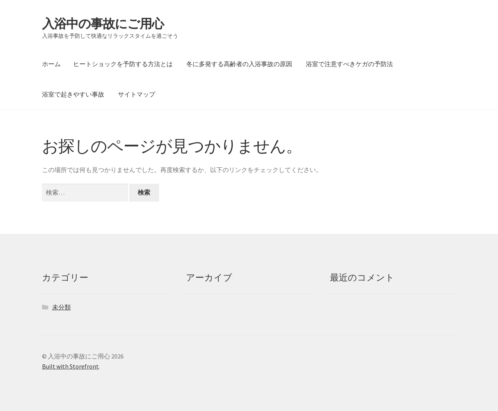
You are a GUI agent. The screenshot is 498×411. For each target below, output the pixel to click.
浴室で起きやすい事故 (73, 94)
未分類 (61, 307)
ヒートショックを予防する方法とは (123, 64)
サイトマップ (136, 94)
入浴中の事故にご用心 (103, 24)
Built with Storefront (70, 366)
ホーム (51, 64)
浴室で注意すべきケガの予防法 (349, 64)
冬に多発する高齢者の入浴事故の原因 (239, 64)
